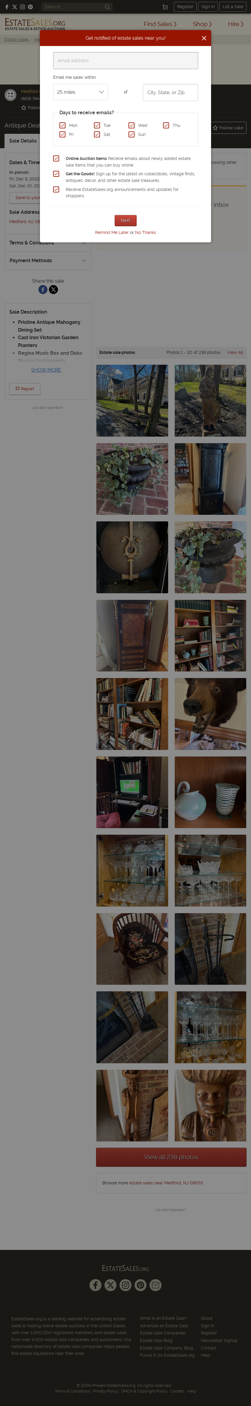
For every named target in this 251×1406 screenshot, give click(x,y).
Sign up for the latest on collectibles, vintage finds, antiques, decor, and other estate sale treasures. (130, 177)
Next (125, 220)
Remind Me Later (112, 232)
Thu (176, 125)
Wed (142, 125)
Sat (107, 134)
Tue (107, 125)
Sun (142, 134)
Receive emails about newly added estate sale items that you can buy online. (128, 161)
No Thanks (145, 232)
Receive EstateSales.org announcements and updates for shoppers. (122, 192)
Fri (71, 134)
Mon (73, 125)
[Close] (204, 38)
